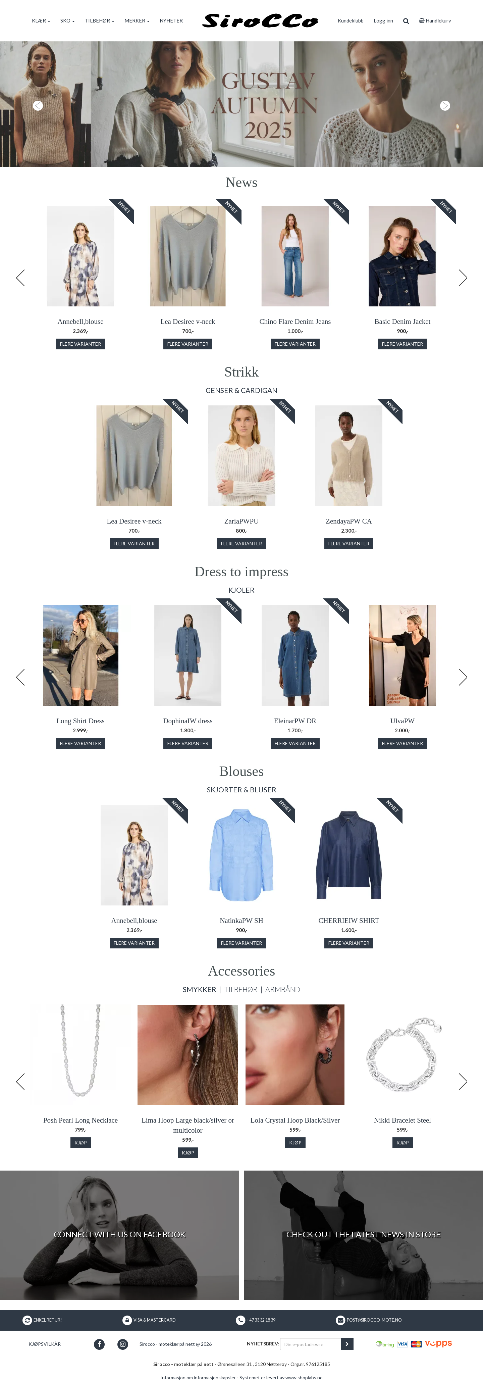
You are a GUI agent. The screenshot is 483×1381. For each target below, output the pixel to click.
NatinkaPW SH (241, 921)
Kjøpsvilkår (45, 1344)
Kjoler (241, 590)
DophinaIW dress (187, 721)
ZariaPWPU (241, 521)
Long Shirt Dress (80, 721)
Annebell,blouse (80, 321)
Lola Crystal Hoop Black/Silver (295, 1120)
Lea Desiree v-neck (187, 321)
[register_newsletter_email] (347, 1344)
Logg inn (383, 20)
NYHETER (171, 20)
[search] (406, 20)
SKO (67, 20)
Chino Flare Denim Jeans (295, 321)
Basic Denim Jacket (403, 321)
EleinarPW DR (295, 721)
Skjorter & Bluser (241, 789)
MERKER (137, 20)
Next (463, 277)
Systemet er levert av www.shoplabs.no (281, 1377)
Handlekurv (435, 20)
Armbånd (282, 989)
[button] (36, 104)
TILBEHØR (99, 20)
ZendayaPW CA (349, 521)
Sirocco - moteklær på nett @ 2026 (176, 1344)
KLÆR (41, 20)
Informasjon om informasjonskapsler (198, 1377)
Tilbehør (241, 989)
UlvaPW (402, 721)
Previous (20, 277)
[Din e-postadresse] (310, 1344)
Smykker (199, 989)
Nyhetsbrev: (263, 1343)
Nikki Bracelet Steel (402, 1120)
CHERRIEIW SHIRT (349, 921)
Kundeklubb (351, 20)
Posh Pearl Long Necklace (80, 1120)
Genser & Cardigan (241, 390)
